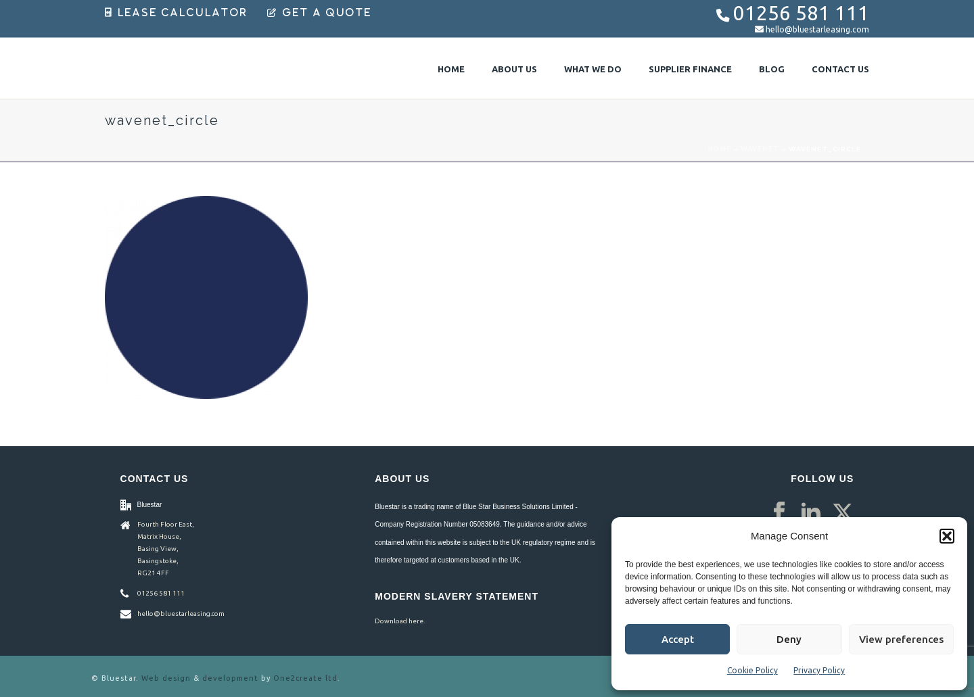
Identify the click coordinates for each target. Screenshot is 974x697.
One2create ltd (305, 678)
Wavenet (760, 149)
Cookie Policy (752, 670)
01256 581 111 (801, 13)
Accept (678, 639)
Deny (789, 639)
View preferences (901, 639)
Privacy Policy (819, 670)
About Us (514, 69)
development (230, 678)
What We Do (593, 69)
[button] (947, 536)
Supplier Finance (690, 69)
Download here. (400, 621)
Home (451, 69)
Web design (166, 678)
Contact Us (840, 69)
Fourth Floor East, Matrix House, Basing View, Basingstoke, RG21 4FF (165, 549)
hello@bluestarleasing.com (817, 29)
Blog (772, 69)
